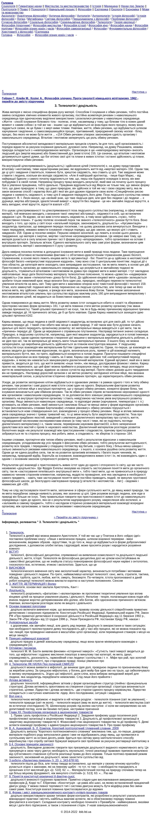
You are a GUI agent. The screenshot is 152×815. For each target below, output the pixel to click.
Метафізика (35, 18)
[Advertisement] (76, 62)
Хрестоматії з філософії (17, 31)
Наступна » (139, 91)
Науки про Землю (132, 6)
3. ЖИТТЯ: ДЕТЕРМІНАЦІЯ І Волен (32, 583)
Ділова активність (20, 680)
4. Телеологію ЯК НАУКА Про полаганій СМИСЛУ (41, 664)
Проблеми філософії (125, 18)
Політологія (9, 9)
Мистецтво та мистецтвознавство (67, 6)
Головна (6, 35)
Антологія (83, 15)
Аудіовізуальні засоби (23, 622)
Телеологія (104, 22)
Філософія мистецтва (47, 25)
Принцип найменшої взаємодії (29, 638)
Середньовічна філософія (77, 22)
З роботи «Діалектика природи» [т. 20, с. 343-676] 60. (44, 760)
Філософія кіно (98, 25)
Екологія (117, 9)
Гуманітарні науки (30, 6)
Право (24, 9)
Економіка (132, 9)
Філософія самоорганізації (73, 28)
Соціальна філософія (44, 22)
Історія (96, 6)
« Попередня (9, 92)
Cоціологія (8, 6)
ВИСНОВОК (17, 567)
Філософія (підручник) (16, 25)
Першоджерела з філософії (90, 18)
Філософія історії (75, 25)
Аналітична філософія (32, 15)
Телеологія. (16, 532)
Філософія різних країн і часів (34, 28)
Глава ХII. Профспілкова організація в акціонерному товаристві (51, 712)
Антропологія (101, 15)
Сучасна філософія (14, 22)
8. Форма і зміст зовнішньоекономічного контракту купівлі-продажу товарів (58, 792)
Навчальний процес (62, 9)
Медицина (111, 6)
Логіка (21, 18)
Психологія (38, 9)
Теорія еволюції (124, 22)
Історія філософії (123, 15)
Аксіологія (8, 15)
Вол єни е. (16, 696)
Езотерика (101, 9)
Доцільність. (17, 590)
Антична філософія (62, 15)
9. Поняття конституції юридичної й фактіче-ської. (42, 776)
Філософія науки (121, 25)
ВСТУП (14, 551)
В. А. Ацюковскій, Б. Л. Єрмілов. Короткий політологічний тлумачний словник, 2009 (64, 728)
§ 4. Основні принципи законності (31, 744)
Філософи (100, 28)
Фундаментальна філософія (127, 28)
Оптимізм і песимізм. (23, 648)
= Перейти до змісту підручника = (76, 517)
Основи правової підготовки (27, 606)
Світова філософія (57, 18)
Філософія (85, 9)
